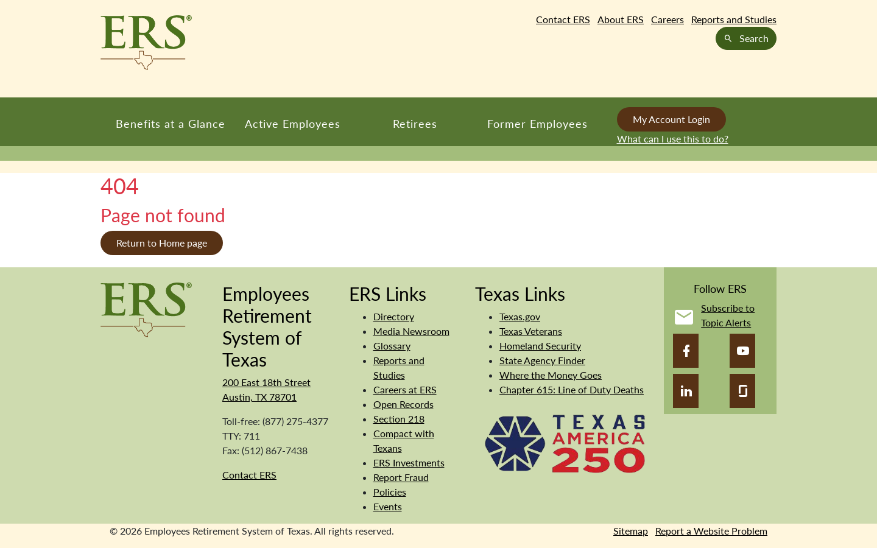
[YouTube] (742, 351)
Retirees (415, 123)
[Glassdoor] (742, 391)
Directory (393, 316)
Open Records (403, 404)
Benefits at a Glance (170, 123)
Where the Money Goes (550, 375)
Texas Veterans (530, 331)
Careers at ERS (405, 389)
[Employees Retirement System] (146, 308)
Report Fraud (401, 477)
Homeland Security (540, 345)
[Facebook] (686, 351)
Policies (389, 491)
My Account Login (671, 119)
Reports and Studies (734, 19)
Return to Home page (161, 242)
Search (746, 38)
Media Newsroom (411, 331)
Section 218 (398, 418)
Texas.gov (519, 316)
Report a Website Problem (711, 530)
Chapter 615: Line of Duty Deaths (571, 389)
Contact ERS (563, 19)
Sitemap (630, 530)
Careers (667, 19)
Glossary (391, 345)
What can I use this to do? (672, 138)
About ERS (620, 19)
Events (387, 506)
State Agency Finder (542, 360)
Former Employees (537, 123)
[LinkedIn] (686, 391)
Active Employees (292, 123)
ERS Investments (409, 462)
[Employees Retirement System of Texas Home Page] (146, 42)
